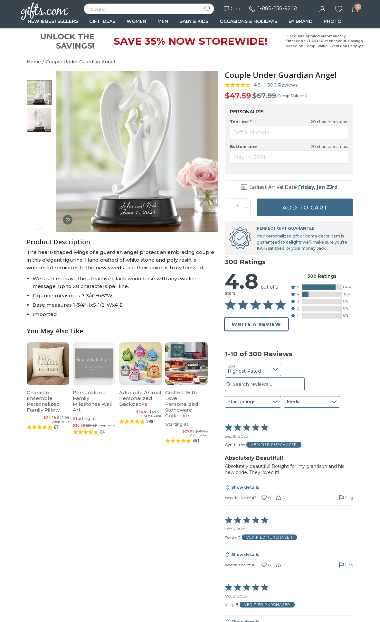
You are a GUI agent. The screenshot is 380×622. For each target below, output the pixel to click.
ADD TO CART (305, 207)
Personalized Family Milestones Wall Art (93, 401)
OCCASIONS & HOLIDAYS (248, 21)
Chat (233, 8)
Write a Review (256, 324)
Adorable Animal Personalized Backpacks (140, 398)
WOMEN (136, 21)
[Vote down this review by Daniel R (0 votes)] (280, 565)
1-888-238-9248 (277, 8)
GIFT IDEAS (102, 21)
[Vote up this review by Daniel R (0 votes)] (266, 565)
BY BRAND (300, 21)
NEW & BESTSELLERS (53, 21)
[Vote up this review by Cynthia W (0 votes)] (266, 498)
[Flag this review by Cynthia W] (346, 498)
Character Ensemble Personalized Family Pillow (43, 401)
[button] (322, 287)
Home (34, 62)
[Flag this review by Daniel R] (346, 565)
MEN (162, 21)
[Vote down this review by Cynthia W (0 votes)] (280, 498)
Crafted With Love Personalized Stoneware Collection (181, 404)
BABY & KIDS (193, 21)
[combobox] (253, 369)
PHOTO (332, 21)
